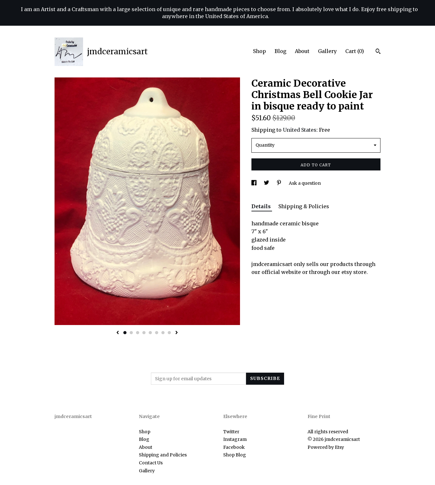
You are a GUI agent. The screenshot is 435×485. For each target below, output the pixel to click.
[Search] (378, 52)
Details (261, 206)
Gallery (327, 51)
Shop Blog (234, 455)
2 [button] (131, 332)
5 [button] (150, 332)
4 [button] (144, 332)
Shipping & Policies (303, 206)
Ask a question (305, 183)
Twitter (231, 432)
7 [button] (163, 332)
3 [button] (137, 332)
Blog (280, 51)
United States (299, 130)
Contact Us (151, 463)
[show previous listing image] (117, 333)
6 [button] (156, 332)
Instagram (235, 439)
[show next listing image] (176, 333)
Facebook (234, 447)
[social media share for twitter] (267, 183)
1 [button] (125, 332)
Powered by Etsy (326, 447)
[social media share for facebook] (254, 183)
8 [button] (169, 332)
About (302, 51)
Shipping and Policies (163, 455)
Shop (259, 51)
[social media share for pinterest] (279, 183)
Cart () (354, 51)
